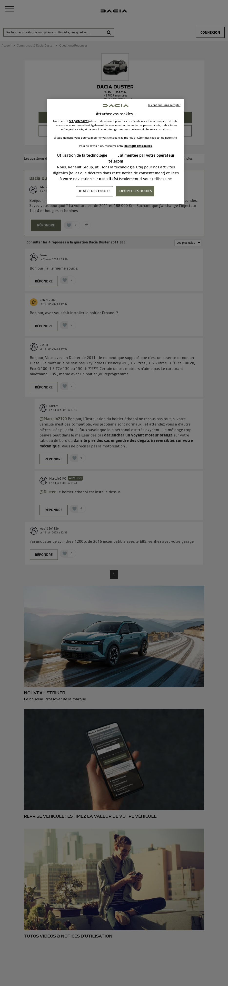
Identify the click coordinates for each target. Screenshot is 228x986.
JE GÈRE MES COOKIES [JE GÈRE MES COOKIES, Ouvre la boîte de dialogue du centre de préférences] (94, 191)
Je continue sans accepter (164, 105)
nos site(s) (108, 178)
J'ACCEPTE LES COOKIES (135, 191)
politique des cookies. (138, 146)
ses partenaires (79, 121)
